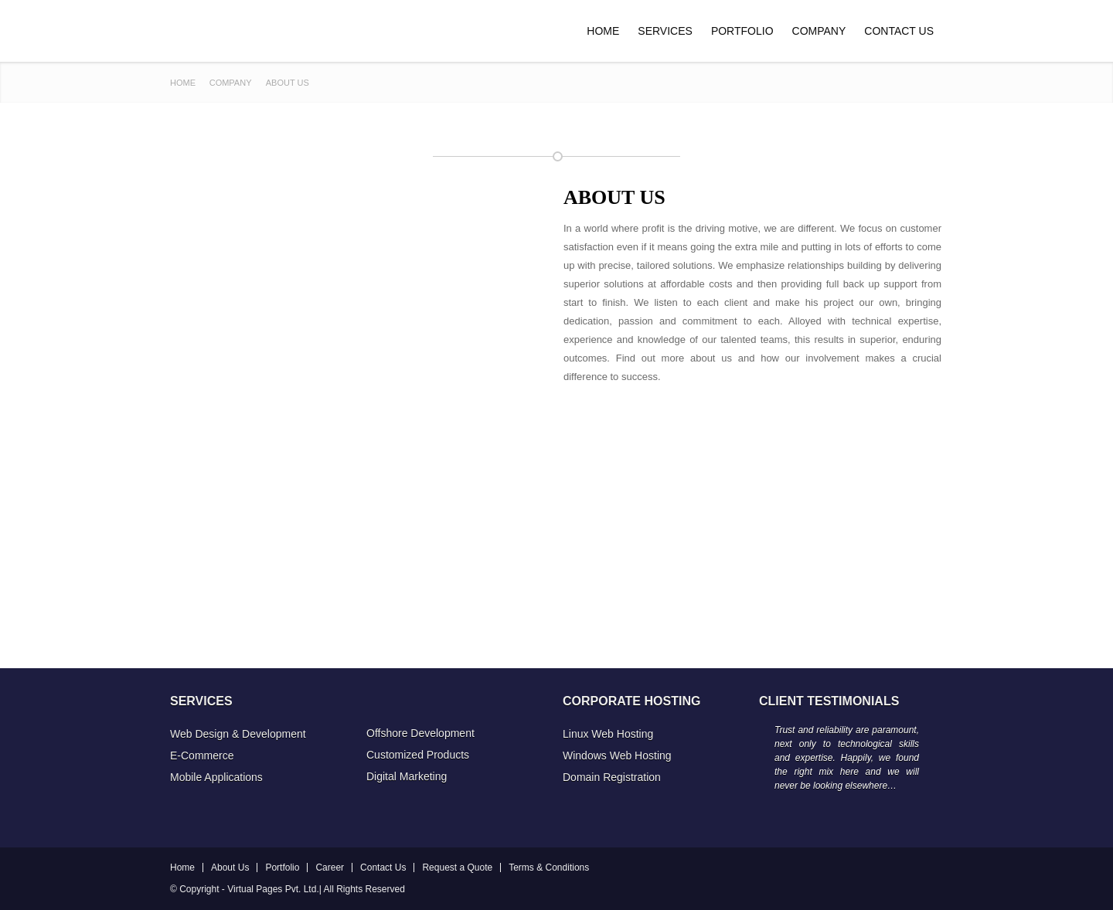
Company (819, 31)
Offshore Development (420, 733)
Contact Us (899, 31)
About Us (230, 867)
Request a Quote (457, 867)
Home (603, 31)
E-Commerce (201, 755)
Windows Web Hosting (617, 755)
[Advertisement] (752, 502)
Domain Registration (612, 777)
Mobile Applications (216, 777)
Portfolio (742, 31)
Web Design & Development (238, 734)
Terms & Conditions (549, 867)
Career (329, 867)
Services (665, 31)
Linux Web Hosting (608, 734)
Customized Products (417, 755)
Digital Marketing (406, 776)
